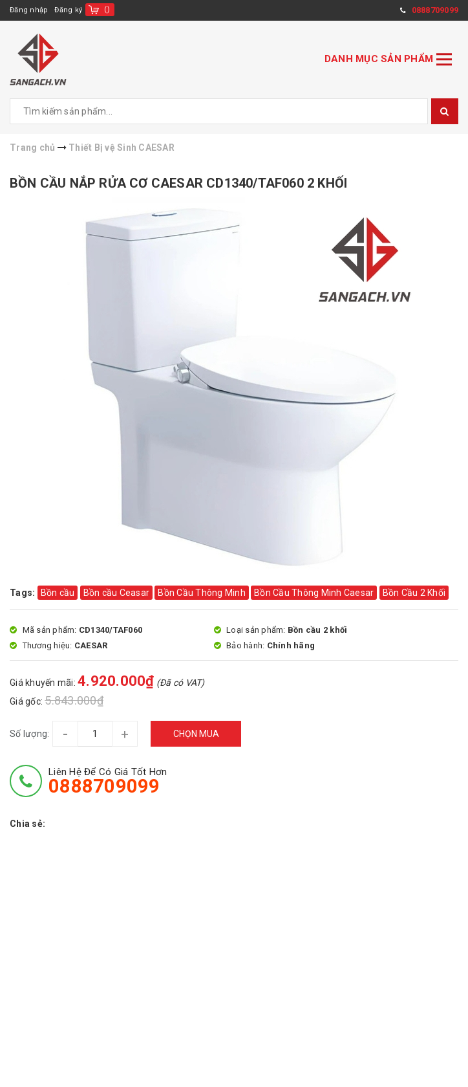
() (107, 9)
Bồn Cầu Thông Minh (202, 592)
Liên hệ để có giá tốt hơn (107, 781)
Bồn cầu (58, 592)
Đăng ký (68, 10)
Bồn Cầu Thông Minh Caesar (314, 592)
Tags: (23, 592)
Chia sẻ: (27, 823)
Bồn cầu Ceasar (116, 592)
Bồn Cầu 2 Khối (414, 592)
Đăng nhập (29, 10)
